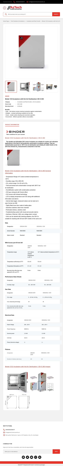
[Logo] (14, 8)
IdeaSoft (20, 464)
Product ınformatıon (12, 124)
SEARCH (56, 14)
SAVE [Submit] (56, 451)
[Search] (31, 14)
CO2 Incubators (37, 101)
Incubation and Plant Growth (24, 101)
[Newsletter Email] (31, 451)
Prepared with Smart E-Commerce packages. (34, 464)
